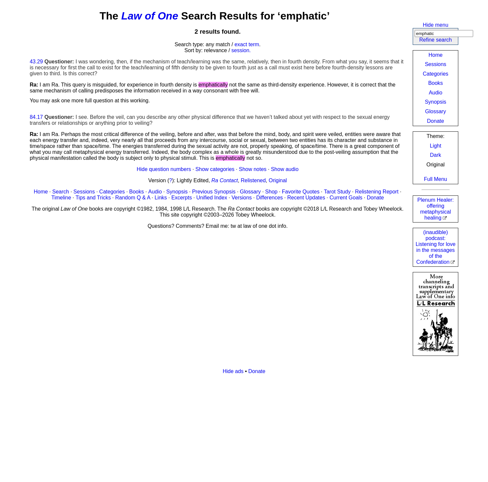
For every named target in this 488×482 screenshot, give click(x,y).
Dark (435, 155)
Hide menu (435, 25)
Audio (435, 92)
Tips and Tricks (93, 197)
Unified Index (211, 197)
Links (161, 197)
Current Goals (346, 197)
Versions (241, 197)
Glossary (435, 111)
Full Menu (435, 179)
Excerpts (181, 197)
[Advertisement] (228, 426)
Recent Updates (306, 197)
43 (33, 61)
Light (435, 146)
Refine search (435, 40)
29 (40, 61)
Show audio (284, 169)
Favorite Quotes (301, 191)
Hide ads (233, 371)
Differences (269, 197)
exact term (246, 44)
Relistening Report (377, 191)
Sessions (435, 64)
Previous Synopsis (214, 191)
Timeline (61, 197)
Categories (435, 74)
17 (40, 117)
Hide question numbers (164, 169)
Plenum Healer (435, 209)
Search (60, 191)
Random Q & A (132, 197)
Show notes (252, 169)
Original (278, 180)
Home (436, 55)
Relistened (253, 180)
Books (435, 83)
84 (33, 117)
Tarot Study (337, 191)
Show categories (214, 169)
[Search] (444, 33)
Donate (435, 121)
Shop (271, 191)
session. (241, 50)
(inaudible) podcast (436, 247)
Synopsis (435, 102)
